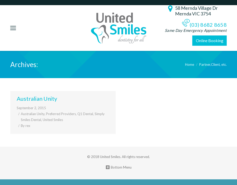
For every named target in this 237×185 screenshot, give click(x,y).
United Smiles (53, 120)
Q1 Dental (85, 114)
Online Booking (209, 40)
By (25, 126)
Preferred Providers (61, 114)
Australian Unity (37, 98)
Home (189, 64)
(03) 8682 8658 (208, 25)
